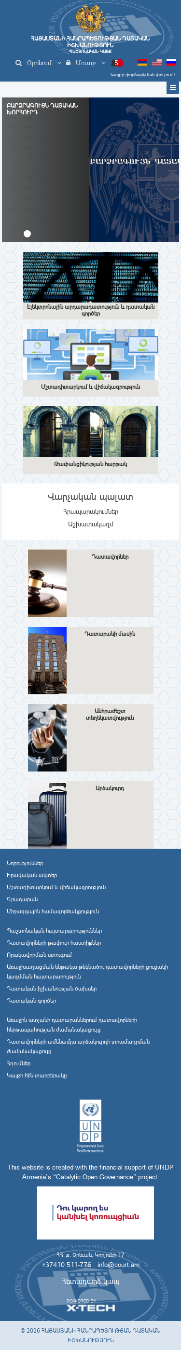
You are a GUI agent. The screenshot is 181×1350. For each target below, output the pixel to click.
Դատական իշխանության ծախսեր (52, 988)
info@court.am (118, 1264)
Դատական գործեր (31, 1000)
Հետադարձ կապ (91, 1281)
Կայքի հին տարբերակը (37, 1075)
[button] (27, 233)
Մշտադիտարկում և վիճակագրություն (56, 887)
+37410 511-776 (66, 1264)
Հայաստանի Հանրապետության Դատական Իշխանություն (90, 44)
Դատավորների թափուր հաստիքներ (54, 942)
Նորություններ (25, 863)
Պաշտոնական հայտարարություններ (54, 930)
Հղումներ (18, 1063)
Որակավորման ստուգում (39, 954)
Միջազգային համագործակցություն (53, 911)
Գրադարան (22, 899)
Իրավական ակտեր (32, 875)
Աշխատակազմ (90, 524)
